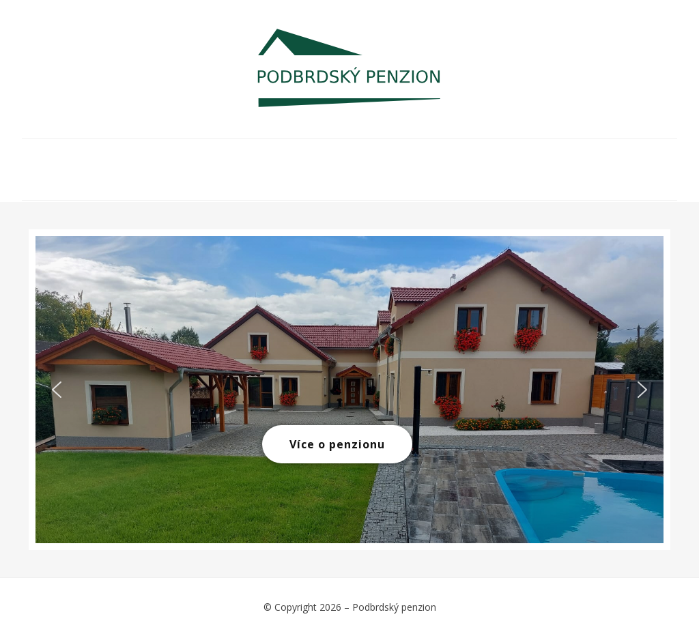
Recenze (456, 179)
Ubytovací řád (568, 158)
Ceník (376, 158)
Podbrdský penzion (394, 607)
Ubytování (185, 158)
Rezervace (457, 158)
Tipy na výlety (123, 179)
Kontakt (604, 179)
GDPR (530, 179)
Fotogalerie (288, 158)
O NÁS (103, 158)
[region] (349, 389)
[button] (57, 390)
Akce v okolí (238, 179)
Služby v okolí (353, 179)
